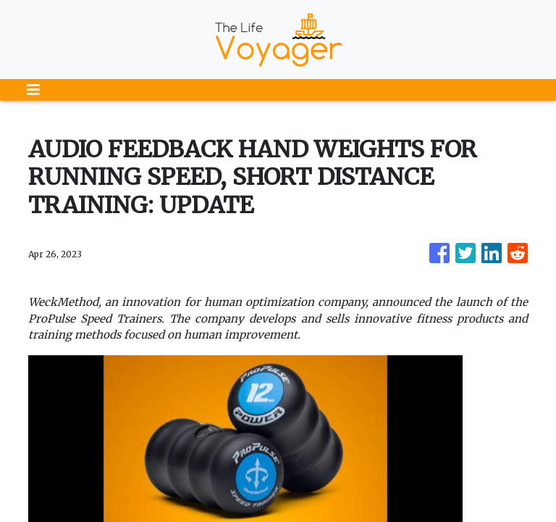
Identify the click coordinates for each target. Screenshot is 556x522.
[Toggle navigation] (33, 90)
